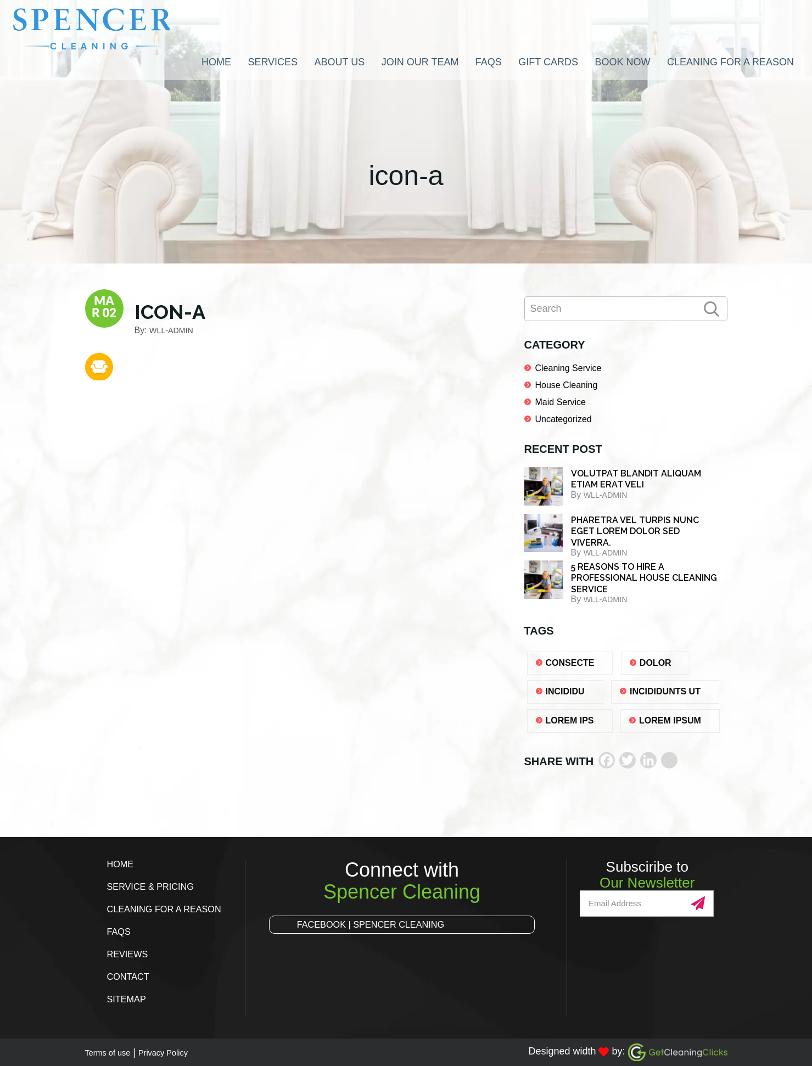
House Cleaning (566, 385)
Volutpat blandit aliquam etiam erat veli (636, 479)
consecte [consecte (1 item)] (570, 662)
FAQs (120, 931)
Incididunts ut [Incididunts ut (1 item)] (665, 691)
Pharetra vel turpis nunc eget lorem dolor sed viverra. (635, 531)
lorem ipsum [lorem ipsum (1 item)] (670, 720)
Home (122, 864)
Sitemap (128, 999)
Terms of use (113, 1052)
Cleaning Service (568, 368)
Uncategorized (563, 419)
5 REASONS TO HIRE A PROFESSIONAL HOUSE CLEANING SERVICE (644, 578)
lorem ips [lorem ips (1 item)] (570, 720)
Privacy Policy (180, 1052)
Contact (130, 976)
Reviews (130, 954)
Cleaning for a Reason (170, 909)
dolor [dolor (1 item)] (655, 662)
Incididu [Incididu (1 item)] (565, 691)
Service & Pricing (155, 886)
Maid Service (560, 402)
